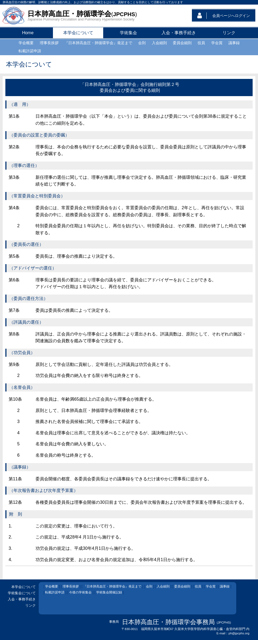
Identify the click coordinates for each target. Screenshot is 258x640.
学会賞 (211, 586)
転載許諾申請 (54, 592)
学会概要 (51, 586)
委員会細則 (182, 586)
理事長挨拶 (71, 586)
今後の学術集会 (80, 592)
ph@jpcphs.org (238, 633)
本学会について (23, 587)
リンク (30, 605)
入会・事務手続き (22, 599)
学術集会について (22, 593)
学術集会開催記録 (109, 592)
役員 (198, 586)
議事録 (225, 586)
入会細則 (163, 586)
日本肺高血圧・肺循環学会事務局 (168, 621)
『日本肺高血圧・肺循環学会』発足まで (112, 586)
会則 (149, 586)
